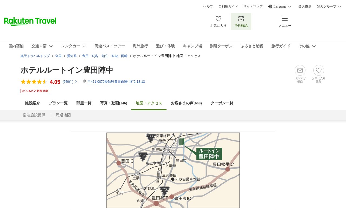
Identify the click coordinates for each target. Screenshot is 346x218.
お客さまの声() (186, 103)
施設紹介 (32, 103)
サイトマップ (253, 6)
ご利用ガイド (228, 6)
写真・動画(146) (113, 103)
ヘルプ (208, 6)
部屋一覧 (83, 103)
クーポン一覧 (222, 103)
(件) (70, 81)
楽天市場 (304, 6)
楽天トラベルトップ (35, 56)
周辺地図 (63, 115)
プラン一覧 (58, 103)
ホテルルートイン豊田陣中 (67, 70)
